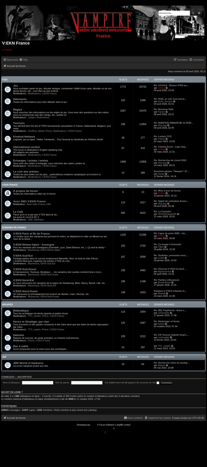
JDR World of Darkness (28, 363)
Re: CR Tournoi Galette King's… (171, 335)
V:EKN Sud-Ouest (24, 269)
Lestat (161, 258)
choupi (161, 174)
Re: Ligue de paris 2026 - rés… (170, 233)
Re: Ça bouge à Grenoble (167, 244)
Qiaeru (118, 428)
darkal (41, 131)
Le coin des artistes (26, 171)
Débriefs (18, 335)
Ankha (161, 88)
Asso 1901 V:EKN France (29, 201)
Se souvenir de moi (147, 382)
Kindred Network (24, 136)
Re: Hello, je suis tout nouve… (170, 99)
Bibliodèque (21, 310)
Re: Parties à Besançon (166, 280)
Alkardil (161, 293)
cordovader (163, 313)
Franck (161, 112)
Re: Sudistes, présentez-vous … (171, 255)
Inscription (25, 377)
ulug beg (162, 125)
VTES (5, 79)
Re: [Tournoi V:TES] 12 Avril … (170, 269)
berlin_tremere (165, 101)
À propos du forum (25, 191)
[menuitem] (23, 59)
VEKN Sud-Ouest (49, 274)
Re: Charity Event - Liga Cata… (171, 146)
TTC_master (34, 316)
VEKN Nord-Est (48, 285)
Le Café (18, 211)
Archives (7, 304)
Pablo (161, 247)
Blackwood (33, 250)
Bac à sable (20, 346)
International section (26, 147)
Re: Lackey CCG (163, 136)
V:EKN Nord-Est (23, 280)
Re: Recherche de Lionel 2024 (170, 160)
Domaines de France (14, 227)
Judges (31, 117)
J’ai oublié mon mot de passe (119, 382)
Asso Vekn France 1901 (39, 204)
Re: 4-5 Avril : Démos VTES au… (171, 85)
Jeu (15, 85)
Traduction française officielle (99, 428)
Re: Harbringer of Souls (166, 321)
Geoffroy (32, 131)
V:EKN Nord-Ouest (25, 291)
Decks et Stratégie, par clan (31, 321)
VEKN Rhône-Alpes (50, 250)
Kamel (161, 324)
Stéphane (39, 219)
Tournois (19, 123)
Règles (17, 109)
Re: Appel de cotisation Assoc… (171, 201)
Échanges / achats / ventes (30, 160)
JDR (4, 357)
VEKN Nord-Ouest (49, 296)
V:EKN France (49, 93)
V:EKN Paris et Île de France (31, 233)
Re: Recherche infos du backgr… (172, 362)
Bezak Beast (164, 282)
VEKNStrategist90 (167, 214)
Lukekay (92, 410)
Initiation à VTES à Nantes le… (170, 291)
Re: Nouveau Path (163, 109)
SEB (30, 219)
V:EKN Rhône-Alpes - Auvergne (33, 244)
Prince (48, 131)
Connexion (7, 377)
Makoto (161, 365)
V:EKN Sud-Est (23, 255)
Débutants (19, 99)
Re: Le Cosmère (162, 211)
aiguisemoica (164, 271)
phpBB (94, 425)
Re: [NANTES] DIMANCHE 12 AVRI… (173, 123)
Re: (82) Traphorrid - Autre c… (170, 310)
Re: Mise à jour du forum (167, 190)
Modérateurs (34, 93)
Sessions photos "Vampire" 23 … (172, 171)
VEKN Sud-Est (47, 263)
